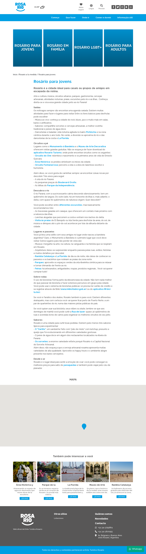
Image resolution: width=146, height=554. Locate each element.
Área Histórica (42, 162)
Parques (39, 262)
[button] (84, 427)
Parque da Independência (60, 185)
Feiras (38, 268)
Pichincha (91, 132)
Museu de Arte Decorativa (92, 146)
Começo (55, 17)
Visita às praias (43, 220)
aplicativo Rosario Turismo (48, 152)
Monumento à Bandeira (62, 146)
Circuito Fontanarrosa (46, 165)
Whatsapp (135, 549)
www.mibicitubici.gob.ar (73, 289)
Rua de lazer (78, 311)
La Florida (63, 138)
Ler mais (24, 498)
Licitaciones (58, 518)
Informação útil (125, 17)
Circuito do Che (43, 155)
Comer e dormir (103, 17)
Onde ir (85, 17)
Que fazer (71, 17)
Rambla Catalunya (44, 256)
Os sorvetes (41, 341)
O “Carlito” (40, 329)
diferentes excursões (70, 205)
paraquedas (70, 365)
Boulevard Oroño (67, 182)
